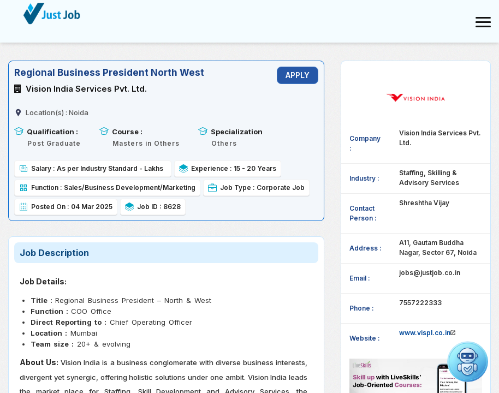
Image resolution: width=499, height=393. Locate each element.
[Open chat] (467, 361)
